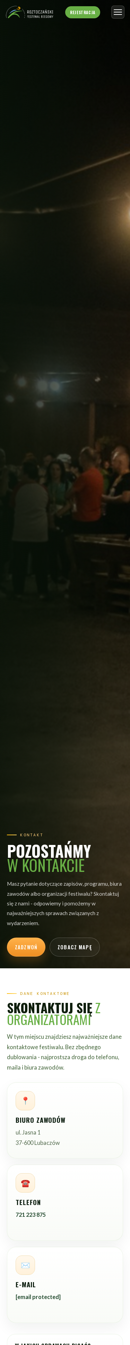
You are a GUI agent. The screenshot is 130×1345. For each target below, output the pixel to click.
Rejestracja (82, 12)
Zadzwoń (26, 947)
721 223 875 (31, 1214)
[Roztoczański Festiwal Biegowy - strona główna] (30, 12)
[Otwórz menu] (117, 12)
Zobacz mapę (75, 947)
